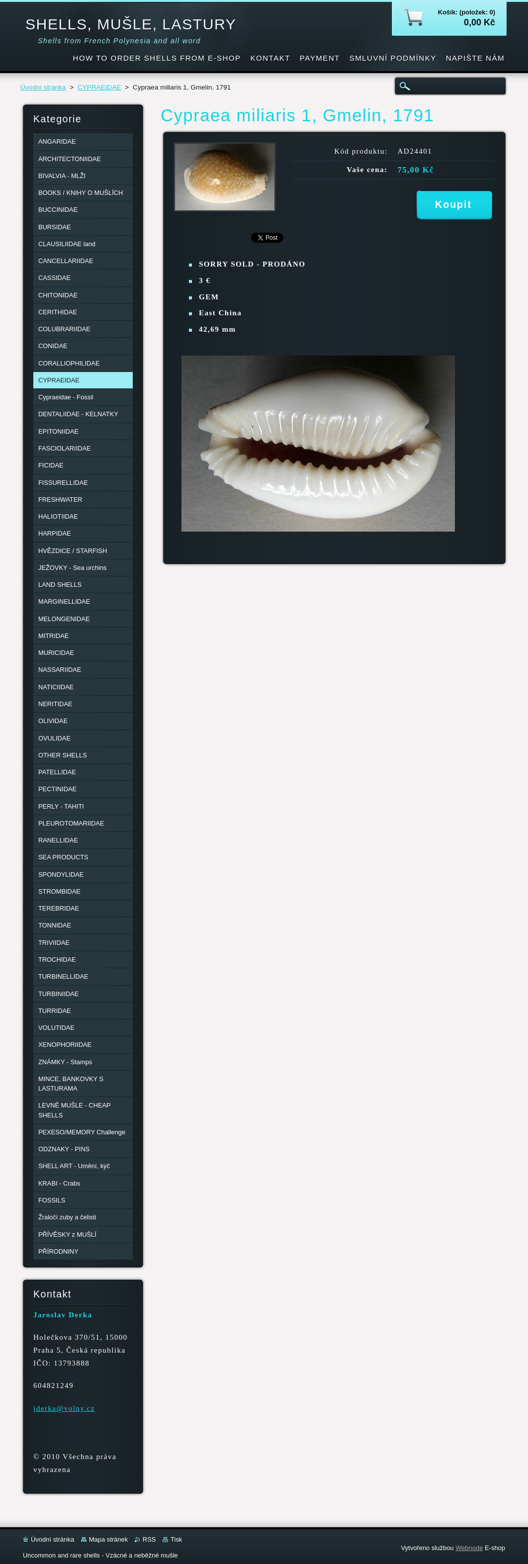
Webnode (469, 1548)
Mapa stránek (108, 1539)
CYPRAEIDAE (99, 87)
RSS (149, 1539)
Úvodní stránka (43, 87)
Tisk (176, 1539)
